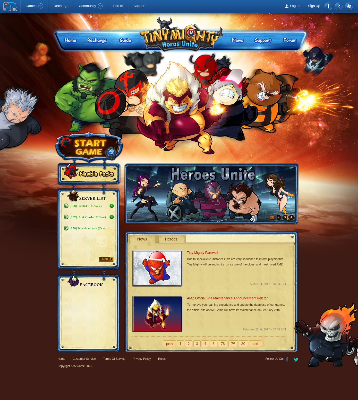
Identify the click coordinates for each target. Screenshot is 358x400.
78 (223, 343)
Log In (294, 6)
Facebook (328, 6)
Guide (125, 40)
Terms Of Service (114, 358)
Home (69, 40)
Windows (348, 6)
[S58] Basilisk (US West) (86, 206)
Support (139, 6)
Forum (118, 6)
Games (34, 5)
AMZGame (10, 6)
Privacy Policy (142, 358)
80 (243, 343)
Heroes (171, 239)
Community (91, 5)
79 (233, 343)
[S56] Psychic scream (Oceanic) (89, 228)
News (237, 40)
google (338, 6)
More (105, 259)
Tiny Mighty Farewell (202, 253)
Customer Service (84, 358)
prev (169, 343)
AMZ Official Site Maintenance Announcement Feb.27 (227, 298)
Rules (162, 358)
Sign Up (314, 6)
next (255, 343)
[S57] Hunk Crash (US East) (88, 217)
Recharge (61, 6)
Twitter (296, 359)
